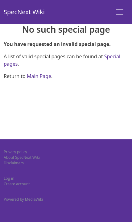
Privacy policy (15, 151)
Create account (17, 184)
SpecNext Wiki (24, 12)
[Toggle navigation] (119, 12)
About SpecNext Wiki (22, 157)
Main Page (39, 76)
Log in (9, 178)
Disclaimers (14, 163)
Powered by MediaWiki (23, 199)
